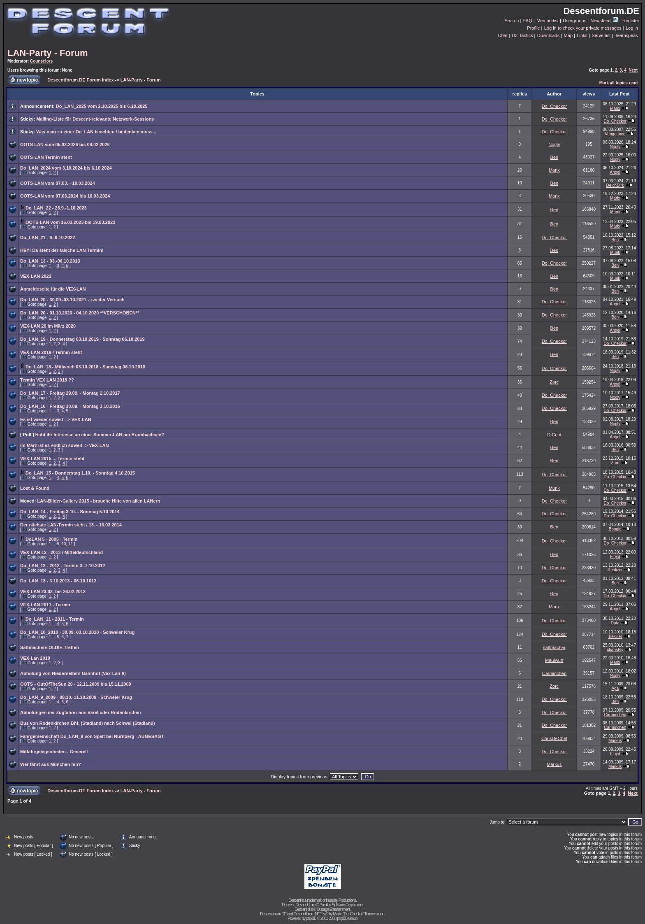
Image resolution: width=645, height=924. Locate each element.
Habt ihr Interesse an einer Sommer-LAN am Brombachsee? (99, 434)
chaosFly (615, 649)
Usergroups (574, 20)
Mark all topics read (618, 83)
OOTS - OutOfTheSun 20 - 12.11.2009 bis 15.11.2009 (75, 684)
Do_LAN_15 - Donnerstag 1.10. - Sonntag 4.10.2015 (80, 472)
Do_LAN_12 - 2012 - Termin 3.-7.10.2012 (62, 565)
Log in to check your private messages (583, 28)
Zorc (554, 381)
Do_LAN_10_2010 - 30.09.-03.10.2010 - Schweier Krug (77, 632)
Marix (615, 108)
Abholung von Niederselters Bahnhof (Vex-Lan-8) (73, 673)
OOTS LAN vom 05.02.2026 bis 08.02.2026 (65, 144)
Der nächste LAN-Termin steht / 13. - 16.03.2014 (71, 524)
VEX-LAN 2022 (35, 276)
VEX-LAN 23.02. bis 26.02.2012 (53, 591)
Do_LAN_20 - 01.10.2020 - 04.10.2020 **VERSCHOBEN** (79, 312)
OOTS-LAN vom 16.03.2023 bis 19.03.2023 (70, 222)
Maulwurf (554, 660)
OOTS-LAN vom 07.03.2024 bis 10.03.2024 (65, 195)
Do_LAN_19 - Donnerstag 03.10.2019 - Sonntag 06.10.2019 (82, 339)
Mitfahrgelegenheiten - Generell (54, 751)
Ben (554, 157)
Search (512, 20)
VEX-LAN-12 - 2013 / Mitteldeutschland (61, 552)
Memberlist (547, 20)
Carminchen (554, 673)
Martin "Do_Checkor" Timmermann (358, 914)
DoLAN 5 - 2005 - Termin (51, 539)
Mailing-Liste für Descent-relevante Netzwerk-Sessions (95, 118)
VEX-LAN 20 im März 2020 (48, 326)
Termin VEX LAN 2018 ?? (47, 379)
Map (568, 35)
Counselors (41, 61)
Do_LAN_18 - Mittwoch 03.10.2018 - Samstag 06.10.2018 (85, 366)
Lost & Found (34, 488)
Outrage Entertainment (333, 909)
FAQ (527, 20)
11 (70, 544)
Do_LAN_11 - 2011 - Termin (55, 619)
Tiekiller (615, 636)
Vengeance (615, 134)
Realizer (615, 570)
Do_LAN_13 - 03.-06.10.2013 (50, 260)
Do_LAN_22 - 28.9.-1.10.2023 (56, 207)
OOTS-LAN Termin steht (46, 157)
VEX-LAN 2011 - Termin (45, 604)
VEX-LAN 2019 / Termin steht (51, 352)
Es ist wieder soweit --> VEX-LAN (55, 419)
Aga (615, 688)
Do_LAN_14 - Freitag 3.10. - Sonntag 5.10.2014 (69, 511)
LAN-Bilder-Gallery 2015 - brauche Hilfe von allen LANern (98, 500)
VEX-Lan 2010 (35, 658)
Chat (502, 35)
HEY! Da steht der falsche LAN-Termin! (62, 250)
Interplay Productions (341, 900)
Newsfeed (604, 20)
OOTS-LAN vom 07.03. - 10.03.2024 (57, 183)
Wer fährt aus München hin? (50, 764)
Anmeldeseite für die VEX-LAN (53, 288)
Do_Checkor (554, 106)
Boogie (615, 529)
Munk (615, 252)
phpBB (311, 918)
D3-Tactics (522, 35)
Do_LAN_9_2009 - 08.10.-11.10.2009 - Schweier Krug (76, 697)
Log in (632, 28)
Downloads (548, 35)
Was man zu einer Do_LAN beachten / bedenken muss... (96, 131)
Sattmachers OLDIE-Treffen (49, 647)
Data (615, 623)
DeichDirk (615, 185)
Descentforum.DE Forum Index (80, 79)
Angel (615, 172)
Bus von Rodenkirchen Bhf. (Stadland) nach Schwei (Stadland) (87, 723)
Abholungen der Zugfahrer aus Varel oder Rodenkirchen (80, 712)
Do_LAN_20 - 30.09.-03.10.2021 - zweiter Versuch (72, 299)
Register (630, 20)
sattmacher (554, 647)
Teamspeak (626, 35)
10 (63, 544)
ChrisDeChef (554, 738)
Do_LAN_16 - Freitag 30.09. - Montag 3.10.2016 (70, 406)
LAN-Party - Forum (47, 53)
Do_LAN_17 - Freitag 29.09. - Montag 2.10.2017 (70, 393)
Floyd (615, 556)
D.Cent (554, 434)
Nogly (554, 144)
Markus (615, 740)
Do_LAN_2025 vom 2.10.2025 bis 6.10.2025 (102, 106)
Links (582, 35)
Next (633, 70)
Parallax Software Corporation (341, 905)
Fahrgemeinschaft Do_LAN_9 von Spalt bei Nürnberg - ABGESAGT (92, 736)
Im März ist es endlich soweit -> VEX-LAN (64, 445)
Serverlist (601, 35)
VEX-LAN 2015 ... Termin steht (52, 458)
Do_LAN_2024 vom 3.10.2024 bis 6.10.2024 (66, 167)
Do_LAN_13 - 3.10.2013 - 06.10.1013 (58, 580)
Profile (533, 28)
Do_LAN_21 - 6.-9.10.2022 (47, 237)
